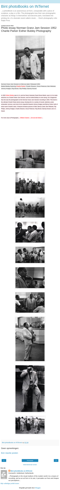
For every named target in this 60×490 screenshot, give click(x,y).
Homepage (30, 460)
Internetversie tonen (30, 465)
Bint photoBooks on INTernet (25, 6)
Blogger (38, 488)
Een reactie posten (9, 453)
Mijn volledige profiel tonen (10, 483)
